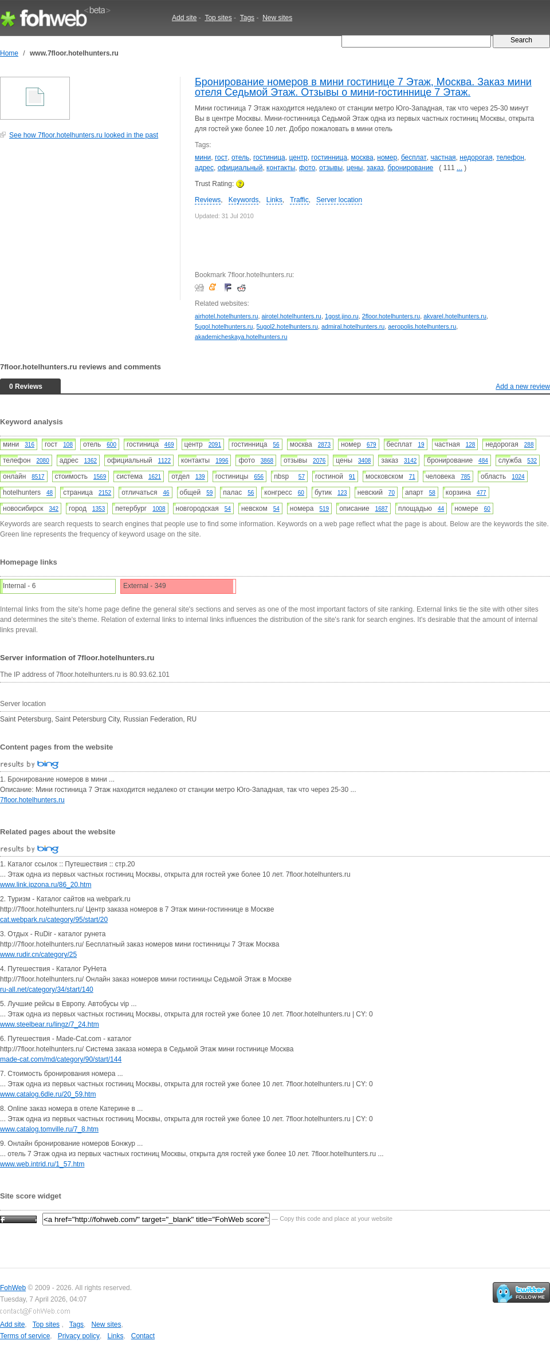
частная (442, 157)
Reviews (208, 200)
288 (529, 444)
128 (471, 444)
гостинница (329, 157)
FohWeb (13, 1288)
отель (240, 157)
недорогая (475, 157)
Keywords (244, 200)
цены (355, 168)
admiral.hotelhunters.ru (352, 326)
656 (259, 477)
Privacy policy (79, 1336)
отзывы (331, 168)
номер (387, 157)
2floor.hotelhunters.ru (391, 316)
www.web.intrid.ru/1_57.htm (42, 1164)
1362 (90, 461)
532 (532, 461)
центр (298, 157)
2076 (319, 461)
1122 (164, 461)
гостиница (269, 157)
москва (362, 157)
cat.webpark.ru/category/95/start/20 (54, 920)
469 (169, 444)
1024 (518, 477)
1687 (381, 509)
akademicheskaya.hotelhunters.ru (241, 336)
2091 (215, 444)
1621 (154, 477)
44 (441, 509)
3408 (364, 461)
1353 (98, 509)
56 (276, 444)
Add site (184, 18)
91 (352, 477)
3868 (267, 461)
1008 (158, 509)
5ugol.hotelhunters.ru (224, 326)
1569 (99, 477)
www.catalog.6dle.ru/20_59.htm (48, 1094)
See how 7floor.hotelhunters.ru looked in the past (83, 135)
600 (111, 444)
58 (432, 493)
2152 (105, 493)
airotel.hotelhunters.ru (291, 316)
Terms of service (25, 1336)
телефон (510, 157)
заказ (375, 168)
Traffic (299, 200)
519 (324, 509)
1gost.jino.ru (342, 316)
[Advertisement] (86, 225)
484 (483, 461)
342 (53, 509)
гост (221, 157)
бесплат (414, 157)
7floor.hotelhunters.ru (32, 800)
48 (49, 493)
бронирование (410, 168)
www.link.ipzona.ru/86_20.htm (45, 885)
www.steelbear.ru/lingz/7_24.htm (49, 1024)
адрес (204, 168)
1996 (221, 461)
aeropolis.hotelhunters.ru (422, 326)
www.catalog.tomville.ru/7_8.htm (49, 1129)
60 (301, 493)
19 (421, 444)
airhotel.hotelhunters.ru (226, 316)
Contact (143, 1336)
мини (203, 157)
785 (465, 477)
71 (412, 477)
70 (391, 493)
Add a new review (523, 387)
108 (68, 444)
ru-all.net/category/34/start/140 (46, 989)
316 (29, 444)
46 (166, 493)
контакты (280, 168)
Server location (339, 200)
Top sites (218, 18)
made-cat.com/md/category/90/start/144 (60, 1059)
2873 (324, 444)
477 (481, 493)
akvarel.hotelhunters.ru (454, 316)
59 (209, 493)
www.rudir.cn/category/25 (38, 955)
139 (200, 477)
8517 (38, 477)
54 (228, 509)
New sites (277, 18)
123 (342, 493)
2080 (43, 461)
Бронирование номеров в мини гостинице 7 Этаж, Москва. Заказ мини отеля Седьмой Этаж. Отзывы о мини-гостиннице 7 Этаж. (363, 87)
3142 (410, 461)
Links (274, 200)
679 (371, 444)
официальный (240, 168)
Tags (247, 18)
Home (9, 53)
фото (307, 168)
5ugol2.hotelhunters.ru (286, 326)
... (459, 168)
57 (301, 477)
